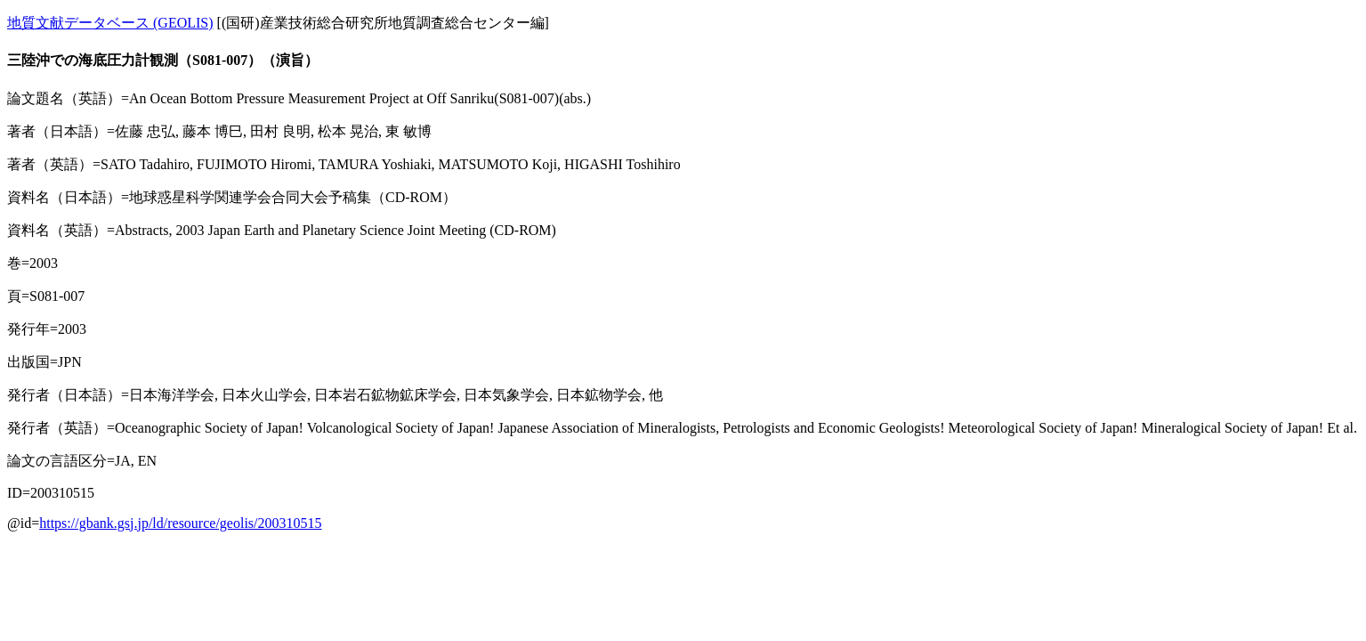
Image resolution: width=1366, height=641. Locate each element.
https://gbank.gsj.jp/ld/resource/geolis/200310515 (180, 523)
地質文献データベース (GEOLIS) (110, 22)
